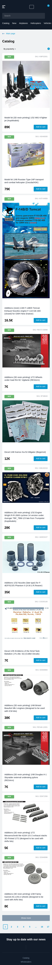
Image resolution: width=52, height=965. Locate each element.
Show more (26, 918)
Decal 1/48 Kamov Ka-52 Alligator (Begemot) (25, 452)
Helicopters (36, 23)
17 (48, 927)
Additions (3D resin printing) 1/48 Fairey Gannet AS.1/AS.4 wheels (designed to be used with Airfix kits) (23, 897)
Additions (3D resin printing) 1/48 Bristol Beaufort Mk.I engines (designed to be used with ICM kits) (24, 708)
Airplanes (23, 23)
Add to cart (40, 127)
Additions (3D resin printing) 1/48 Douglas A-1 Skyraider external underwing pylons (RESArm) (25, 777)
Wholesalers (26, 962)
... (36, 927)
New (14, 23)
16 (42, 927)
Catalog (5, 23)
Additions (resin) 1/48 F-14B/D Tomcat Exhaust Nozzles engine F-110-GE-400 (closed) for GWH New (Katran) (22, 311)
